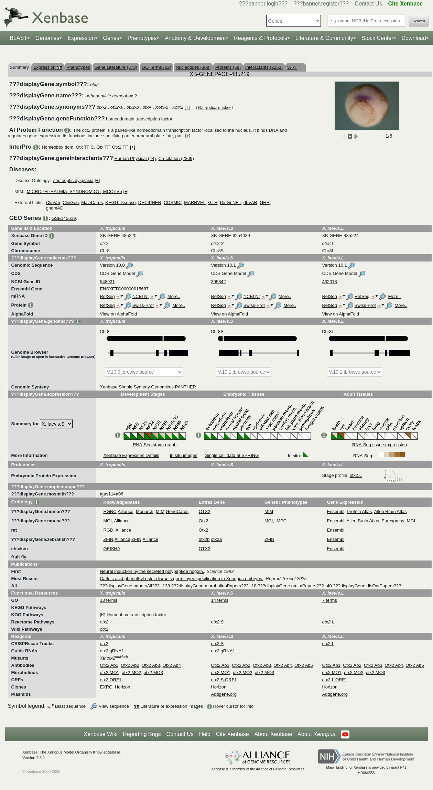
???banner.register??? (321, 4)
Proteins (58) (228, 67)
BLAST (18, 38)
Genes (111, 38)
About (316, 734)
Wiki (292, 67)
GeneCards (177, 511)
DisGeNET (230, 202)
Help (204, 734)
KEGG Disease (120, 202)
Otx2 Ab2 (130, 665)
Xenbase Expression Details (131, 455)
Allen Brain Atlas (390, 511)
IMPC (281, 520)
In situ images (183, 455)
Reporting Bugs (142, 734)
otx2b (204, 539)
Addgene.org (223, 694)
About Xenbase (273, 734)
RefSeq (107, 296)
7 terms (329, 600)
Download (414, 38)
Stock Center (377, 38)
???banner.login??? (263, 4)
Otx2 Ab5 (303, 665)
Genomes (47, 38)
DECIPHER (149, 202)
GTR (212, 202)
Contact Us (368, 4)
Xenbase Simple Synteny (125, 386)
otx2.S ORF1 (224, 679)
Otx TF (102, 147)
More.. (173, 296)
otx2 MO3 (153, 672)
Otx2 (203, 520)
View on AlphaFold (118, 314)
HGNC (109, 511)
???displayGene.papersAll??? (129, 585)
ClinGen (71, 202)
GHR (265, 202)
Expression (81, 38)
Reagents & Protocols (260, 38)
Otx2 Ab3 (151, 665)
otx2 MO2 (131, 672)
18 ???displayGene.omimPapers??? (287, 585)
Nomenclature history (214, 107)
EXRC (106, 687)
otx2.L (376, 475)
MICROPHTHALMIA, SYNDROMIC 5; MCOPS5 (74, 191)
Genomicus (162, 386)
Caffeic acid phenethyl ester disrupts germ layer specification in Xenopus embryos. (181, 578)
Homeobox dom (57, 147)
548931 (107, 281)
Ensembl (336, 511)
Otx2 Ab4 (172, 665)
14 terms (219, 600)
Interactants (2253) (264, 67)
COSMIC (173, 202)
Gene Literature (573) (116, 67)
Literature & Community (324, 38)
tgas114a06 (111, 494)
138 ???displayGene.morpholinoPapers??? (206, 585)
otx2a (216, 539)
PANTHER (185, 386)
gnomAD (55, 208)
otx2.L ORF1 (334, 679)
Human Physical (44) (135, 158)
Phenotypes (142, 38)
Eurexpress (393, 520)
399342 (218, 281)
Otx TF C (85, 147)
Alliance (125, 511)
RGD (108, 530)
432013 (329, 281)
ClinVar (53, 202)
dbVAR (250, 202)
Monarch (144, 511)
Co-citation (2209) (176, 158)
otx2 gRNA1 (112, 650)
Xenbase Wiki (100, 734)
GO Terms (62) (156, 67)
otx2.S (217, 643)
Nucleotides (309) (193, 67)
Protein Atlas (359, 511)
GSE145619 (64, 218)
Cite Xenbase (232, 734)
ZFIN (108, 539)
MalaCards (92, 202)
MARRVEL (195, 202)
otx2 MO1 (109, 672)
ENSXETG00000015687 (124, 288)
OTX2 (204, 511)
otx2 (104, 643)
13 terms (108, 600)
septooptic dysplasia (73, 180)
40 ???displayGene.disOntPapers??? (364, 585)
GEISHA (111, 548)
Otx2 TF (119, 147)
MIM (160, 511)
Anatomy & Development (195, 38)
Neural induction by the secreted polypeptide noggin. (152, 571)
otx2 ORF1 (110, 679)
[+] (187, 107)
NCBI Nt (140, 296)
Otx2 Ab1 (109, 665)
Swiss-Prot (143, 305)
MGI (107, 520)
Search (418, 21)
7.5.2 (40, 758)
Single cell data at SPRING (232, 455)
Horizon (122, 687)
